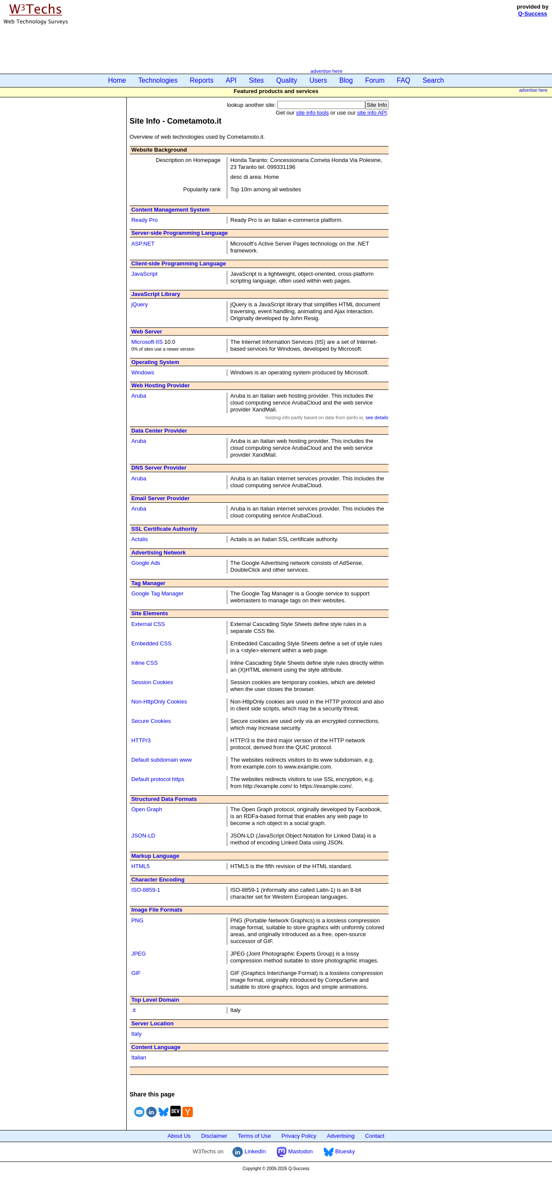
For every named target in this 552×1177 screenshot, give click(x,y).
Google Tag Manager (157, 593)
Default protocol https (157, 779)
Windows (142, 372)
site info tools (312, 112)
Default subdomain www (161, 760)
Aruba (138, 395)
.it (133, 1010)
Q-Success (532, 13)
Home (117, 80)
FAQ (403, 80)
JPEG (138, 953)
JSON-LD (143, 835)
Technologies (158, 80)
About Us (179, 1136)
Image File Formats (156, 909)
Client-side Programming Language (178, 263)
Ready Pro (144, 220)
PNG (137, 920)
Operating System (155, 362)
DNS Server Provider (158, 467)
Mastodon (294, 1151)
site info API (372, 112)
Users (318, 80)
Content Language (155, 1047)
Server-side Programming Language (179, 233)
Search (433, 80)
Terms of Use (254, 1136)
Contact (375, 1136)
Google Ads (145, 563)
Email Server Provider (160, 498)
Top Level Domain (155, 999)
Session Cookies (152, 682)
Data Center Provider (159, 430)
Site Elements (149, 613)
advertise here (326, 71)
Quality (286, 80)
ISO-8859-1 (145, 890)
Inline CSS (144, 663)
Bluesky (339, 1151)
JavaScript (144, 274)
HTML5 (140, 866)
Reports (201, 80)
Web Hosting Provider (160, 385)
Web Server (146, 331)
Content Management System (170, 209)
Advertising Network (158, 552)
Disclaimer (214, 1136)
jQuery (139, 304)
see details (377, 417)
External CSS (148, 624)
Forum (375, 80)
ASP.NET (142, 243)
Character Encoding (158, 879)
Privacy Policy (299, 1136)
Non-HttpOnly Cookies (159, 701)
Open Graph (146, 809)
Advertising (340, 1136)
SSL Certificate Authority (164, 529)
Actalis (139, 539)
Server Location (152, 1023)
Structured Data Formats (164, 799)
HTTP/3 (141, 740)
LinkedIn (249, 1151)
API (231, 80)
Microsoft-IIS (147, 342)
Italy (136, 1034)
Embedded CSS (151, 643)
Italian (138, 1057)
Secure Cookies (151, 721)
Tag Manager (148, 583)
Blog (346, 80)
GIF (136, 973)
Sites (256, 80)
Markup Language (155, 856)
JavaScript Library (155, 294)
